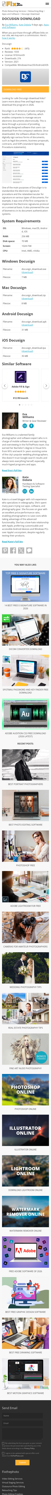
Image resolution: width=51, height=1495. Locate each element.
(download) (27, 272)
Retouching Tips (9, 1490)
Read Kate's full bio (12, 541)
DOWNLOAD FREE (13, 89)
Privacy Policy (29, 1448)
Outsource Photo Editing (13, 1486)
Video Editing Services (12, 1478)
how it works (8, 38)
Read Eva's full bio (12, 470)
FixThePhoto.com (17, 1456)
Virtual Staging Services (13, 1482)
